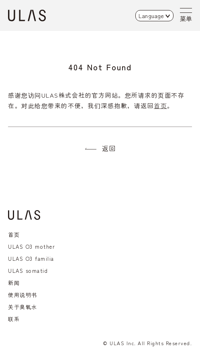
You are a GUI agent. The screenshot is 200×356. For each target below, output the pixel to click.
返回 (109, 148)
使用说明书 (22, 295)
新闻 (14, 282)
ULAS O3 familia (31, 258)
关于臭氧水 (22, 307)
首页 (160, 105)
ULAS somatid (28, 270)
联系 (14, 319)
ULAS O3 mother (31, 246)
